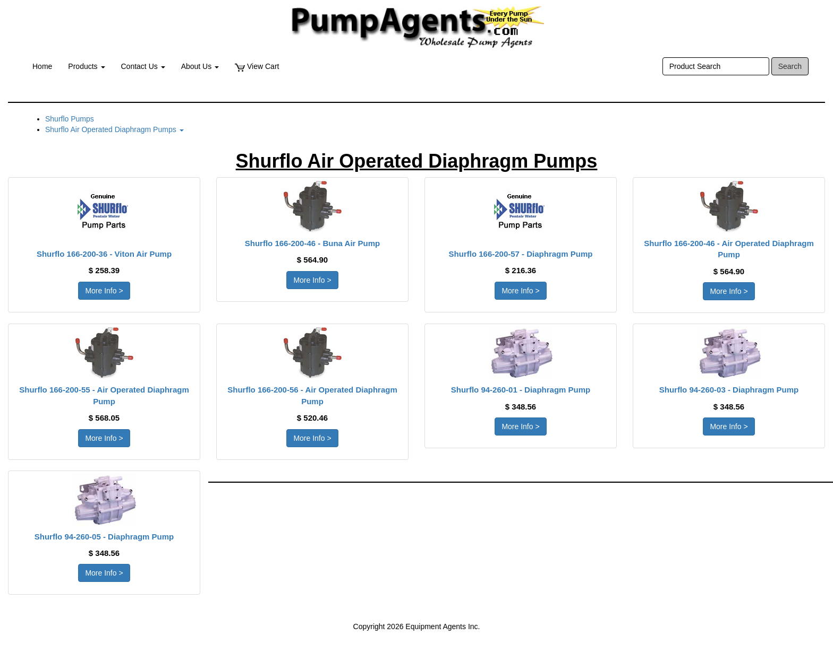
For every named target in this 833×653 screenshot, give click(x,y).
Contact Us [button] (143, 66)
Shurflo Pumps (69, 119)
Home (42, 66)
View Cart (257, 66)
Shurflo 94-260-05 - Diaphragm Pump (104, 536)
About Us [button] (200, 66)
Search (790, 66)
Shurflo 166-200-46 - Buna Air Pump (312, 243)
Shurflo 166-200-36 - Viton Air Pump (104, 253)
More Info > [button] (104, 290)
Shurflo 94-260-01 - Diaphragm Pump (521, 389)
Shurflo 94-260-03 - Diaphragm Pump (729, 389)
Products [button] (86, 66)
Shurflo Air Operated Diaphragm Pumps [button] (114, 129)
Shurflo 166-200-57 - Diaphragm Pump (521, 253)
